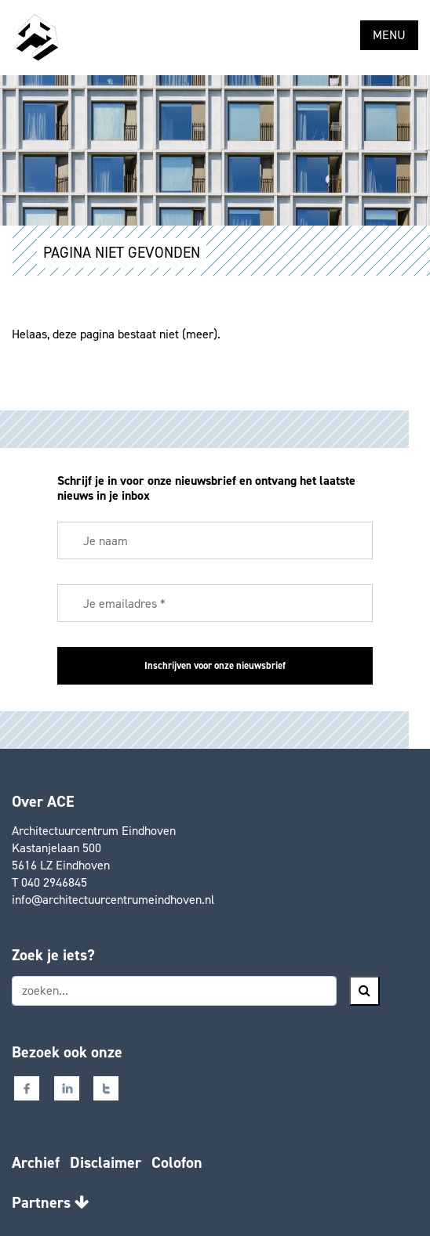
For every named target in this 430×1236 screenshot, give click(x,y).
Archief (36, 1162)
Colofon (176, 1162)
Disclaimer (105, 1162)
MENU (389, 35)
